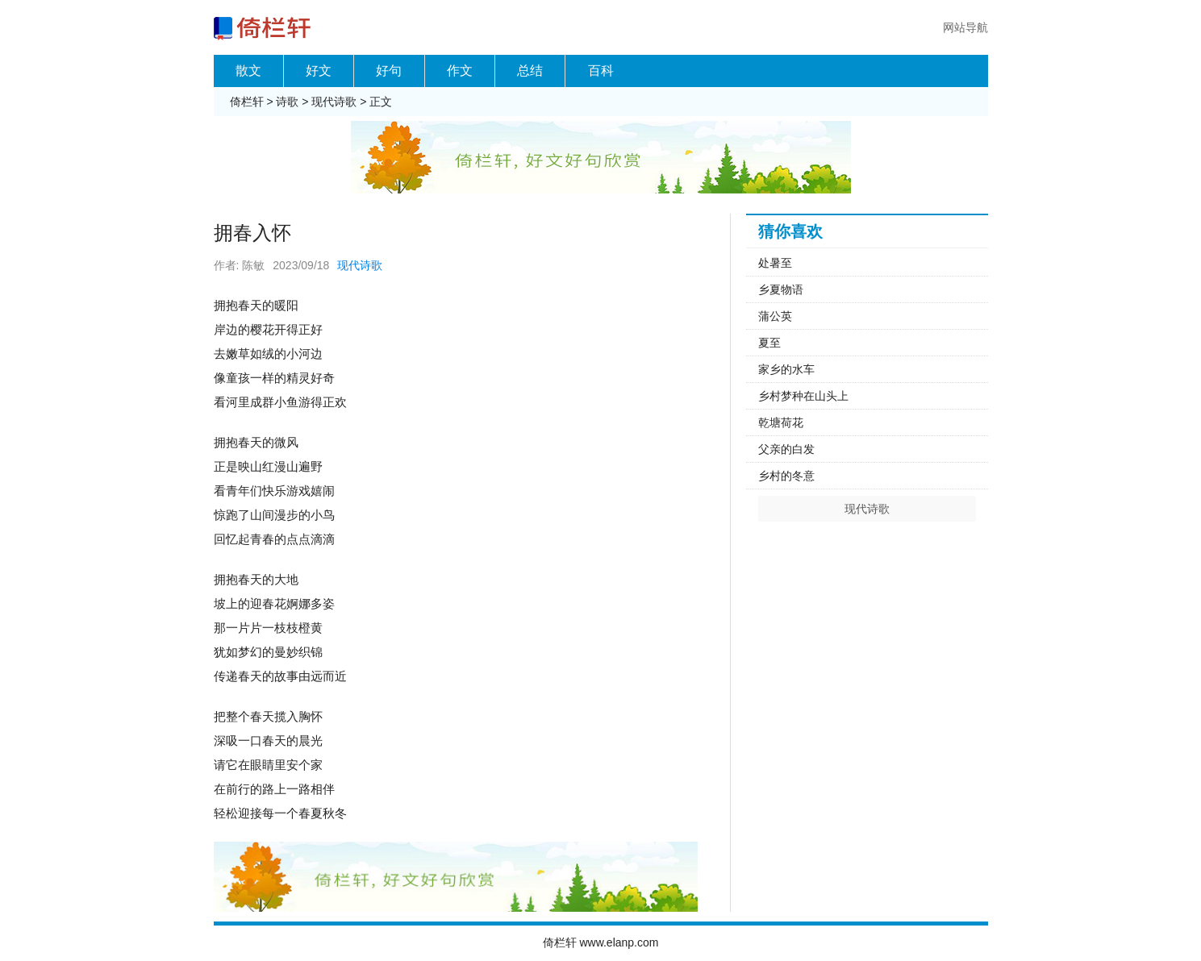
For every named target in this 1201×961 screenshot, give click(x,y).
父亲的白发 (786, 449)
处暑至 (775, 262)
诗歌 (287, 101)
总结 (530, 70)
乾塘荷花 (780, 422)
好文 (319, 70)
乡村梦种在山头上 (803, 395)
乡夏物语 (780, 289)
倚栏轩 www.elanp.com (601, 942)
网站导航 (965, 27)
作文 (460, 70)
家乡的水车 (786, 369)
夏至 (769, 342)
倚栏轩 (247, 101)
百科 (601, 70)
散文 (248, 70)
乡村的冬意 (786, 475)
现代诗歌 (334, 101)
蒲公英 (775, 316)
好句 (389, 70)
